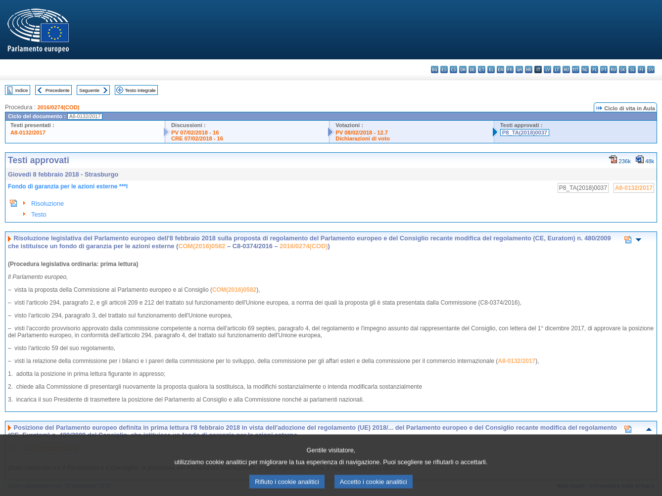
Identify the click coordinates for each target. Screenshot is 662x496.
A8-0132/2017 (28, 132)
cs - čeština (453, 69)
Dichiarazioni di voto (362, 138)
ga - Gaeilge (519, 69)
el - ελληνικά (491, 69)
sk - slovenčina (622, 69)
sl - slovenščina (632, 69)
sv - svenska (651, 69)
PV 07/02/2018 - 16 (195, 132)
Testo (39, 214)
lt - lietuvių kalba (557, 69)
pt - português (604, 69)
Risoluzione (47, 203)
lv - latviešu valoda (547, 69)
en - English (500, 69)
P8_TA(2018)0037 (524, 132)
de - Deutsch (472, 69)
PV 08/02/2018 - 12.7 (361, 132)
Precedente (58, 90)
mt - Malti (575, 69)
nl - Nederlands (585, 69)
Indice (21, 90)
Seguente (89, 90)
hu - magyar (566, 69)
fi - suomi (641, 69)
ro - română (613, 69)
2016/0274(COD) (58, 107)
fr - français (510, 69)
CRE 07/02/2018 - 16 (197, 138)
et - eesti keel (481, 69)
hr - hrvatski (528, 69)
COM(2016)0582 (201, 246)
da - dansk (463, 69)
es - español (444, 69)
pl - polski (594, 69)
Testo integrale (140, 90)
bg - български (434, 69)
